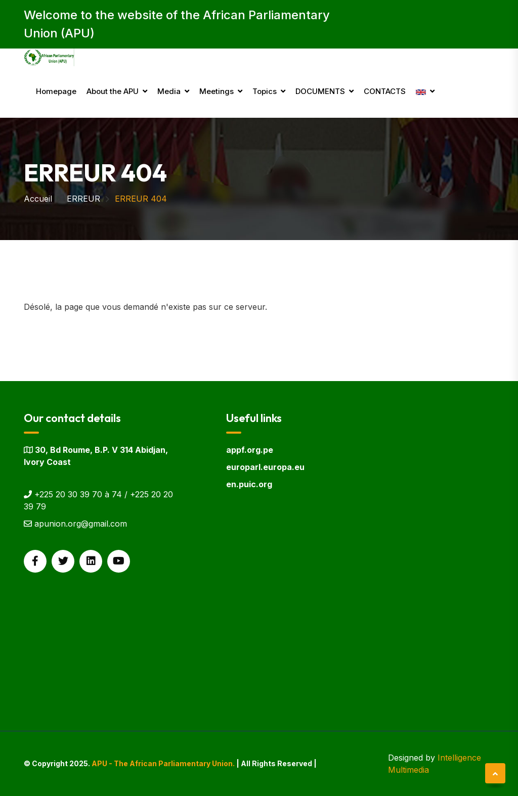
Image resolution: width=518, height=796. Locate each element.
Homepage (56, 91)
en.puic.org (249, 484)
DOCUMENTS (320, 91)
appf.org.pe (249, 450)
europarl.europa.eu (265, 467)
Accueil (38, 199)
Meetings (216, 91)
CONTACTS (385, 91)
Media (169, 91)
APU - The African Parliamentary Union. (163, 763)
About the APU (113, 91)
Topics (264, 91)
